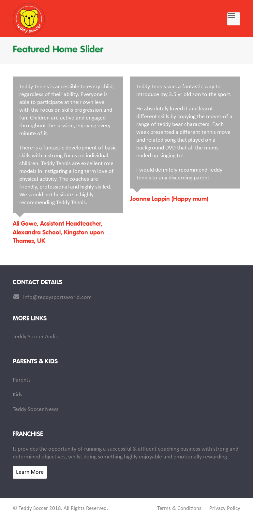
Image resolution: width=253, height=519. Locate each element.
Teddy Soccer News (35, 409)
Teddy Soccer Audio (36, 337)
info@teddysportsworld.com (57, 297)
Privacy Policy (224, 508)
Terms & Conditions (179, 508)
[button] (233, 18)
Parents (22, 380)
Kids (17, 395)
